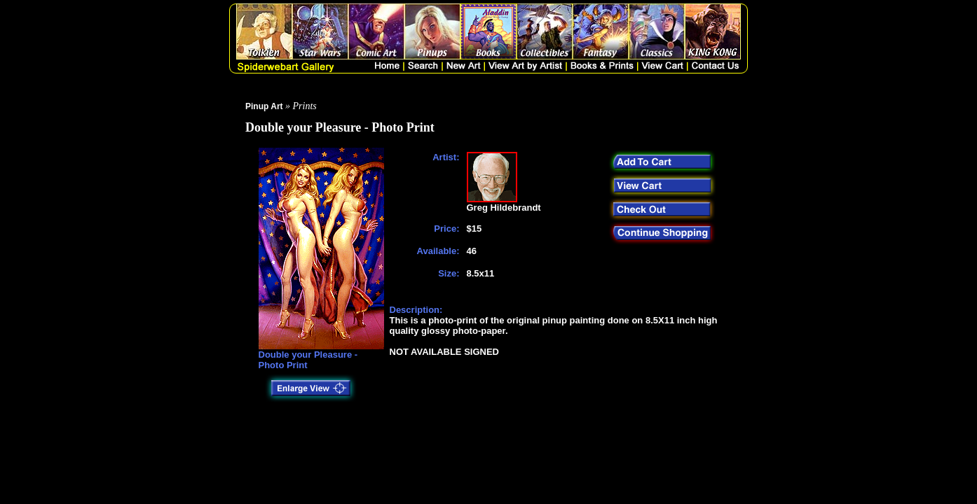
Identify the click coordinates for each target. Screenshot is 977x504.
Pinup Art (264, 106)
